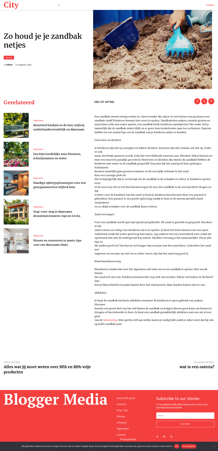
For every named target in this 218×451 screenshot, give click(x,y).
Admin (9, 66)
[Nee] (214, 446)
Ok (176, 446)
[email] (185, 416)
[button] (210, 5)
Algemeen (38, 121)
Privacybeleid (189, 446)
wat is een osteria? (197, 370)
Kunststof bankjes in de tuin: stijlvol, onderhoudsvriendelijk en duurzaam (59, 130)
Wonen (9, 59)
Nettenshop (110, 323)
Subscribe (185, 424)
